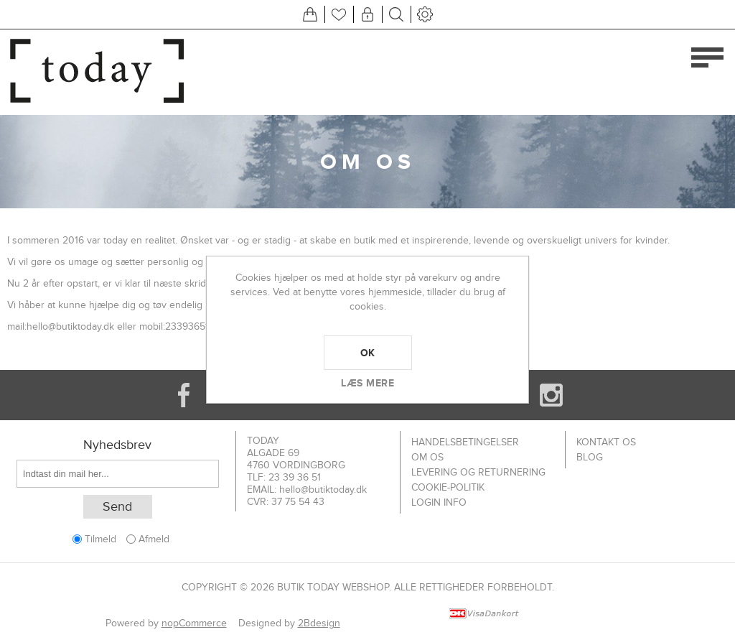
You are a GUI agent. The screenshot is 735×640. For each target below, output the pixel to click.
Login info (439, 502)
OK (367, 352)
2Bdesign (319, 623)
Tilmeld (100, 539)
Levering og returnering (478, 472)
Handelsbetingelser (465, 442)
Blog (589, 457)
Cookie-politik (447, 487)
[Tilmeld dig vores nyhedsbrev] (118, 474)
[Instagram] (551, 395)
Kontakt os (606, 442)
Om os (427, 457)
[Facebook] (184, 395)
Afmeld (154, 539)
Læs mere (367, 383)
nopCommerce (194, 623)
